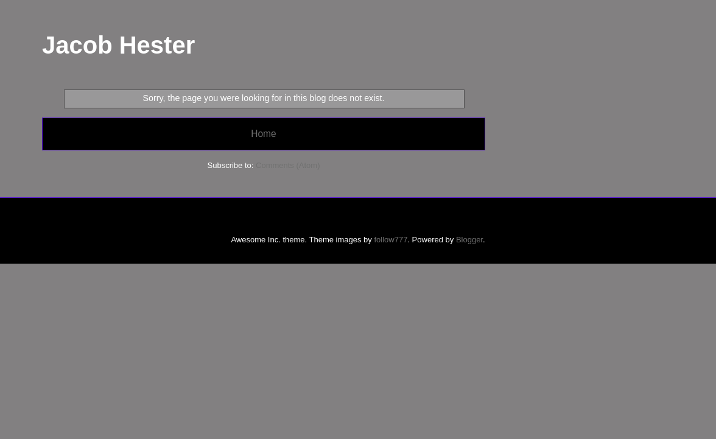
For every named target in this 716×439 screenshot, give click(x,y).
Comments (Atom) (288, 165)
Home (263, 133)
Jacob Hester (118, 45)
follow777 (390, 239)
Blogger (469, 239)
